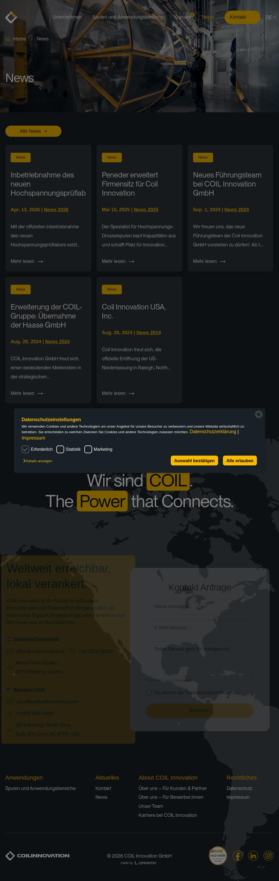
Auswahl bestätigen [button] (194, 460)
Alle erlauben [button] (239, 460)
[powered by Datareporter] (259, 414)
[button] (39, 461)
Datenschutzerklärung (214, 432)
